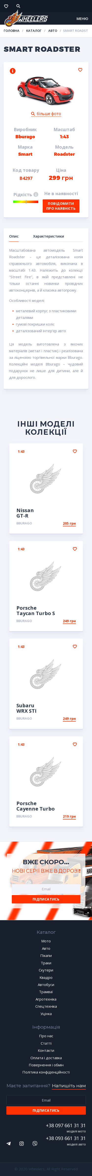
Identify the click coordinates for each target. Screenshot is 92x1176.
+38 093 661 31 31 (66, 1138)
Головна (11, 30)
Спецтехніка (46, 1006)
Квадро (46, 977)
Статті (46, 1043)
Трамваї (46, 991)
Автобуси (46, 984)
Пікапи (46, 955)
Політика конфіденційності (46, 1072)
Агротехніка (46, 999)
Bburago (24, 523)
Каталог (33, 30)
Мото (46, 940)
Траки (46, 962)
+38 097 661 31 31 (66, 1125)
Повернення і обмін (46, 1064)
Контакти (46, 1050)
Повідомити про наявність (61, 206)
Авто (52, 30)
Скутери (46, 970)
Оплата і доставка (46, 1057)
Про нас (46, 1035)
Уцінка (46, 1013)
